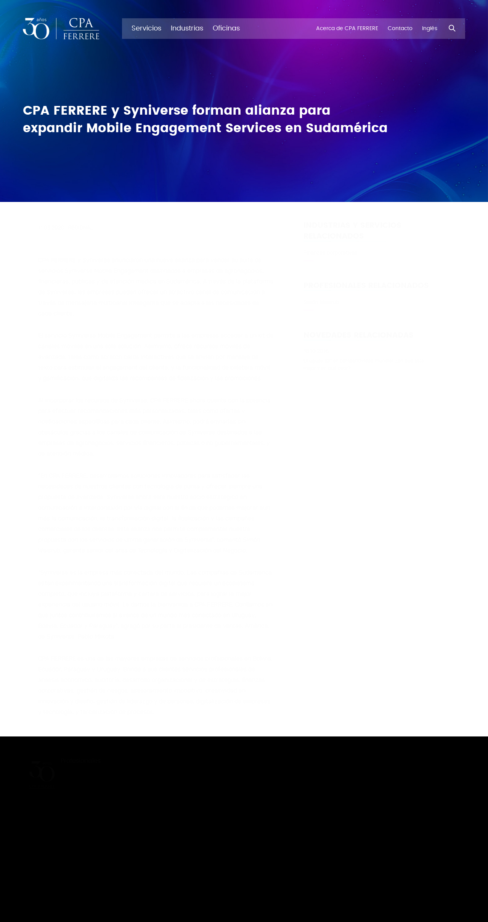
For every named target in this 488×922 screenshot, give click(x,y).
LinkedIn (428, 761)
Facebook (430, 833)
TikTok (426, 804)
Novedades (82, 775)
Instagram (431, 790)
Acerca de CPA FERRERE (97, 790)
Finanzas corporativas (330, 253)
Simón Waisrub (321, 302)
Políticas (428, 856)
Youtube (429, 819)
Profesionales (91, 761)
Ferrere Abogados (441, 867)
